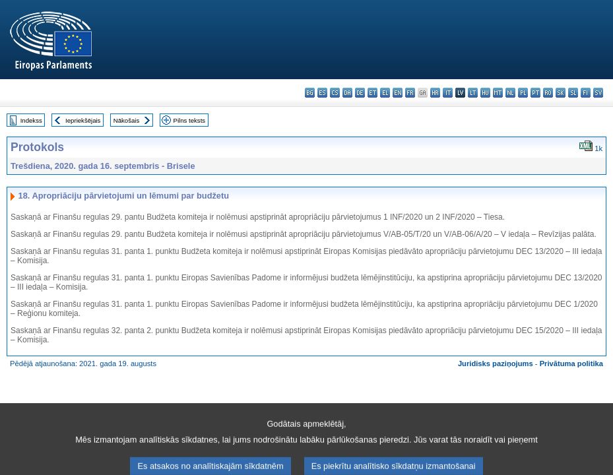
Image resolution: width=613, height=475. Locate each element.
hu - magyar (485, 93)
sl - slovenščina (573, 93)
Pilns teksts (190, 120)
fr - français (410, 93)
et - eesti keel (372, 93)
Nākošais (126, 120)
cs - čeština (335, 93)
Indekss (31, 120)
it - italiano (448, 93)
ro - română (548, 93)
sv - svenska (598, 93)
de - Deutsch (360, 93)
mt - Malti (498, 93)
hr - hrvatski (435, 93)
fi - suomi (586, 93)
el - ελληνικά (385, 93)
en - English (398, 93)
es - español (322, 93)
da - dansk (347, 93)
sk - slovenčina (560, 93)
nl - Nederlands (510, 93)
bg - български (310, 93)
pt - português (535, 93)
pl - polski (523, 93)
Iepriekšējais (82, 120)
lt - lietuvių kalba (473, 93)
